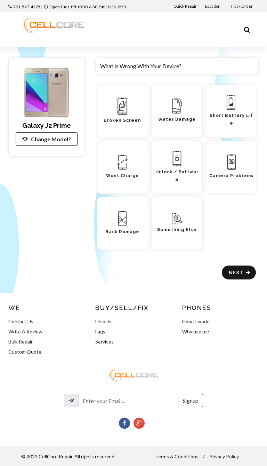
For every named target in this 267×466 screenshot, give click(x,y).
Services (104, 342)
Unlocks (104, 321)
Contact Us (20, 321)
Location (213, 6)
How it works (196, 321)
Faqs (100, 331)
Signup (191, 400)
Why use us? (196, 331)
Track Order (241, 6)
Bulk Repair (20, 342)
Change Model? (46, 139)
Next (240, 272)
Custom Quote (24, 352)
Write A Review (25, 331)
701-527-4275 (26, 6)
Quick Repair (185, 6)
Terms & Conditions (177, 456)
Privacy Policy (224, 456)
